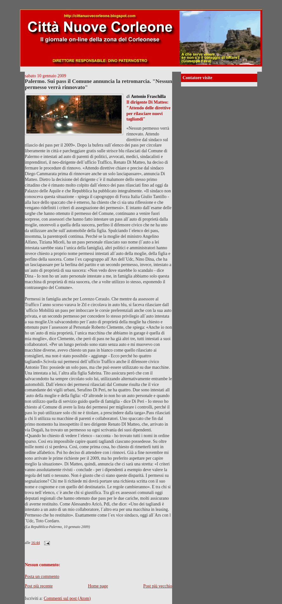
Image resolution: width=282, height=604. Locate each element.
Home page (98, 586)
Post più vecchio (157, 586)
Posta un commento (42, 576)
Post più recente (39, 586)
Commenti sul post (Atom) (67, 598)
